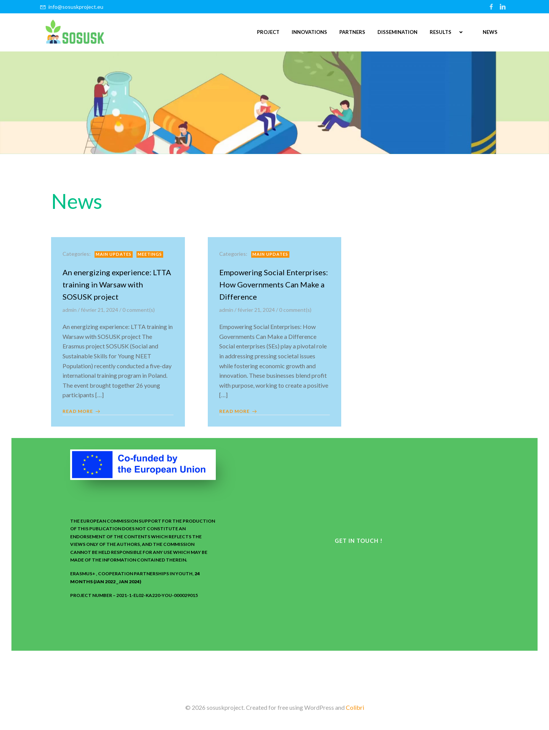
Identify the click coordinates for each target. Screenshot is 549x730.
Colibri (355, 707)
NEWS (490, 32)
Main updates (114, 254)
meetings (150, 254)
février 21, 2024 (99, 309)
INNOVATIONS (309, 32)
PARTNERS (352, 32)
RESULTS (450, 32)
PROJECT (268, 32)
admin (70, 309)
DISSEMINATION (397, 32)
